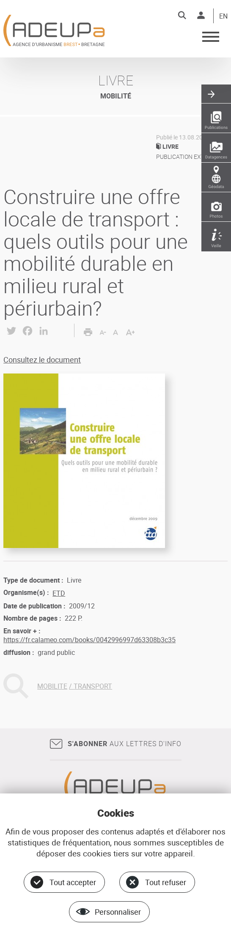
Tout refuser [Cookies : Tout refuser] (165, 882)
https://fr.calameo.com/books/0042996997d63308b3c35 (89, 639)
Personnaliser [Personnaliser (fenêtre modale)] (118, 912)
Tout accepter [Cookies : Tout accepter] (73, 882)
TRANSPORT (93, 686)
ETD (58, 593)
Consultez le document (42, 359)
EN (223, 16)
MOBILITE (52, 686)
